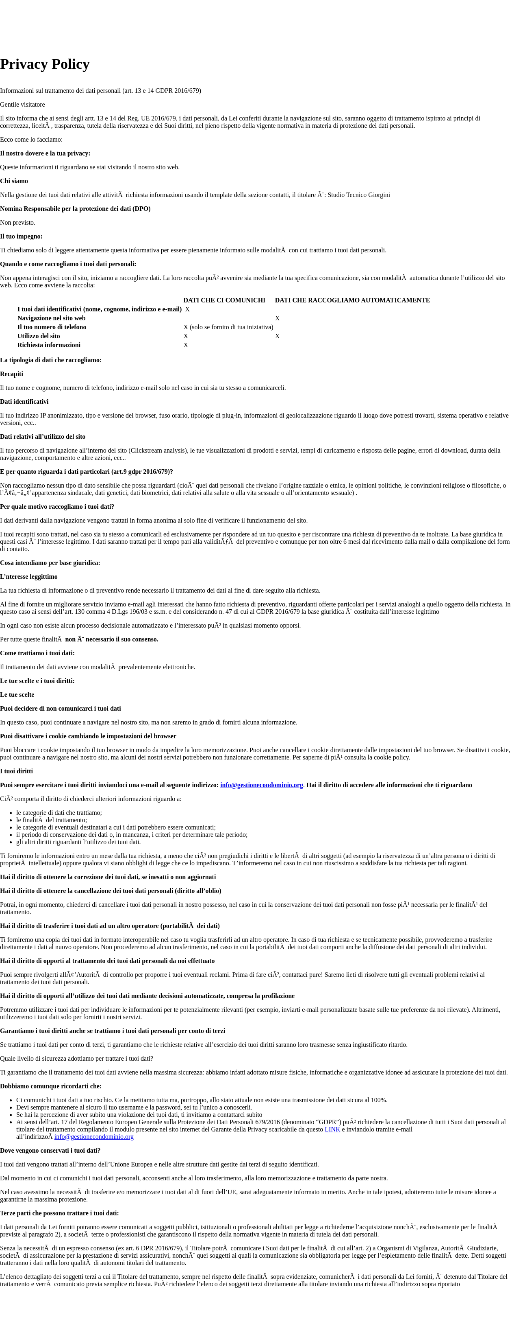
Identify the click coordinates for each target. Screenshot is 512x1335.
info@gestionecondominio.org (261, 784)
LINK (332, 1129)
